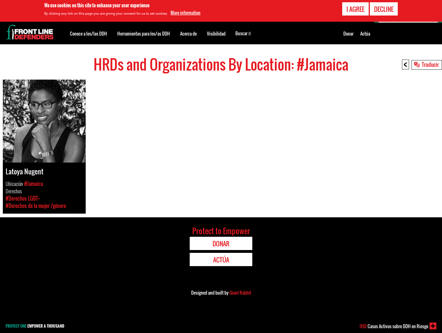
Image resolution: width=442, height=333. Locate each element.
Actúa (365, 33)
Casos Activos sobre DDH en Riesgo (393, 326)
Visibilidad (216, 33)
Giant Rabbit (240, 292)
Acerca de (188, 33)
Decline (384, 8)
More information (185, 12)
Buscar (243, 33)
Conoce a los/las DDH (88, 33)
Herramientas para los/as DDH (143, 33)
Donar (348, 33)
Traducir (430, 64)
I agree (355, 8)
